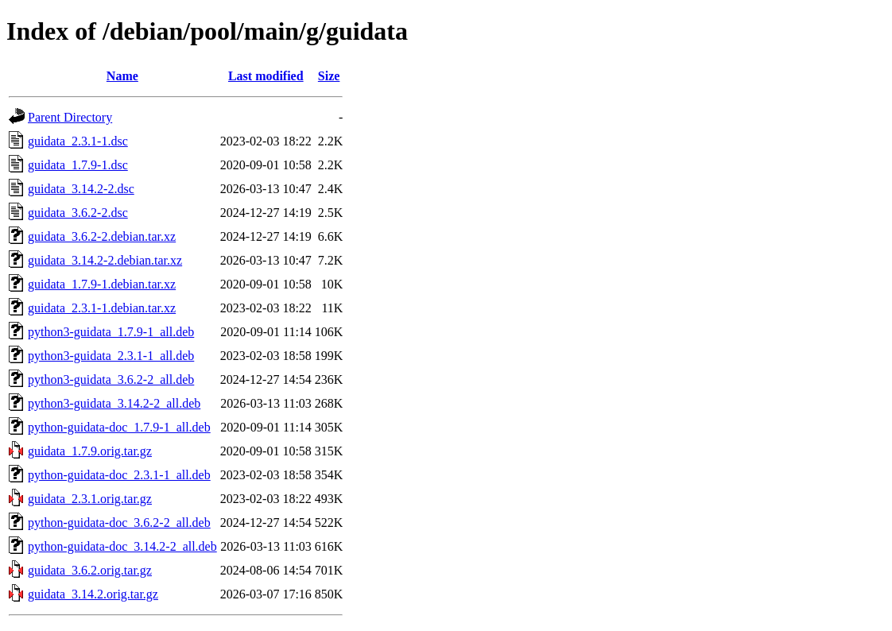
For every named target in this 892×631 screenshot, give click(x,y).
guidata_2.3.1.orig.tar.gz (90, 498)
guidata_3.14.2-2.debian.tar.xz (105, 260)
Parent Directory (70, 117)
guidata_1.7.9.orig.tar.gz (90, 451)
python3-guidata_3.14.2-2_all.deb (114, 403)
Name (122, 76)
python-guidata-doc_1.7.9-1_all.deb (119, 427)
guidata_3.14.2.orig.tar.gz (93, 594)
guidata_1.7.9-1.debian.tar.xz (102, 284)
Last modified (266, 76)
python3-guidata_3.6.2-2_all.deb (111, 379)
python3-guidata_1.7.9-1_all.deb (111, 332)
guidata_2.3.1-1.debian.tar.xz (102, 308)
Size (329, 76)
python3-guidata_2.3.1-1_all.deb (111, 355)
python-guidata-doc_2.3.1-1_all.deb (119, 475)
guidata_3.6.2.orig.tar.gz (90, 570)
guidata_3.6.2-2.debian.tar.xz (102, 236)
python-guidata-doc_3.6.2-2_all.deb (119, 522)
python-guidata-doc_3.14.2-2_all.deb (122, 546)
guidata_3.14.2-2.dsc (81, 188)
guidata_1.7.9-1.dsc (78, 165)
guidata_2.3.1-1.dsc (78, 141)
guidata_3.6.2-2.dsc (78, 212)
